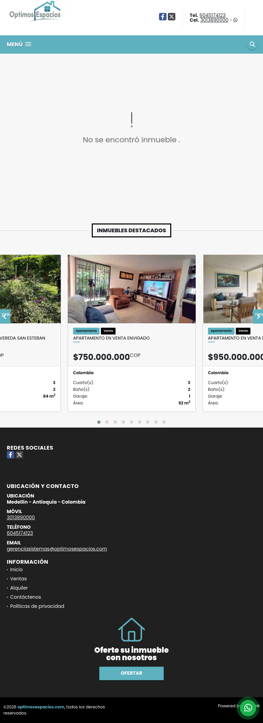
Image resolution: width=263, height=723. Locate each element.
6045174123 (212, 15)
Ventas (18, 578)
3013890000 (214, 20)
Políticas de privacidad (37, 606)
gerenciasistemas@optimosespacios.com (57, 548)
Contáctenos (25, 597)
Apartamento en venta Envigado (111, 338)
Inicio (16, 569)
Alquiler (19, 587)
